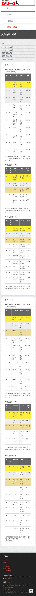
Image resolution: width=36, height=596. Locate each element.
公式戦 (10, 21)
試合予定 (6, 566)
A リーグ (4, 59)
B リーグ (10, 59)
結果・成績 (12, 27)
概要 (9, 8)
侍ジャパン (8, 589)
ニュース (6, 561)
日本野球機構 (9, 587)
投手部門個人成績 (6, 56)
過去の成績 (8, 578)
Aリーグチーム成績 (7, 47)
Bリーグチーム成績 (7, 50)
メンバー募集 (7, 570)
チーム (10, 15)
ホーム (5, 559)
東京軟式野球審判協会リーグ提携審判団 (17, 585)
